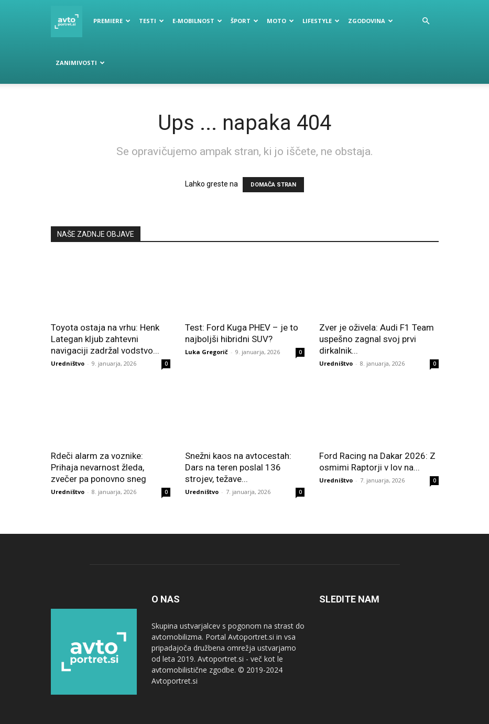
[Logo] (70, 21)
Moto (280, 21)
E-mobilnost (197, 21)
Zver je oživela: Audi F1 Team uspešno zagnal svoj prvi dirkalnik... (376, 339)
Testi (151, 21)
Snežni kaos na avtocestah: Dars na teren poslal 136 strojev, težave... (238, 467)
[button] (426, 21)
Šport (244, 21)
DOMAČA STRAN (273, 184)
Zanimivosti (80, 63)
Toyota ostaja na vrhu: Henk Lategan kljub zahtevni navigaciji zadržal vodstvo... (105, 339)
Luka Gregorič (206, 352)
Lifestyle (321, 21)
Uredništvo (67, 363)
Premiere (112, 21)
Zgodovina (370, 21)
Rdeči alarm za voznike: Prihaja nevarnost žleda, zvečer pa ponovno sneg (98, 467)
